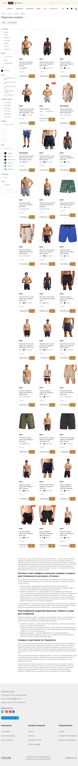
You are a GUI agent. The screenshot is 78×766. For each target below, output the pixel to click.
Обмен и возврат (34, 744)
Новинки (10, 8)
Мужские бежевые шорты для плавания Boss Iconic (67, 392)
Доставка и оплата (35, 740)
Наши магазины (63, 3)
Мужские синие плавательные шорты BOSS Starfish (67, 251)
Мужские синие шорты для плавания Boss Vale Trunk (47, 298)
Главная (3, 13)
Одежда (16, 13)
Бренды (31, 736)
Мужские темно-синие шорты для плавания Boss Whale (47, 63)
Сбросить (9, 190)
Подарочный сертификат (68, 736)
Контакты (52, 3)
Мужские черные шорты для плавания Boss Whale (67, 63)
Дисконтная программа (67, 740)
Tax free (74, 3)
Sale (45, 8)
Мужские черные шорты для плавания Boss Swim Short (46, 533)
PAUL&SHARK (12, 22)
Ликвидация (53, 8)
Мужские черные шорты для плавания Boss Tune (26, 533)
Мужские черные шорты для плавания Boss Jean (67, 298)
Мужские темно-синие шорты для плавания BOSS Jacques (47, 157)
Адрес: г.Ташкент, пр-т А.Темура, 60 (13, 702)
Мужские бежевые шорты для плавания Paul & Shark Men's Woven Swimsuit (67, 111)
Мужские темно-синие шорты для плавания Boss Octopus (47, 251)
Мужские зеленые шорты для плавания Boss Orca (26, 439)
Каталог (10, 13)
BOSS (3, 22)
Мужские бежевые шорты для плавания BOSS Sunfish (26, 392)
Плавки (21, 71)
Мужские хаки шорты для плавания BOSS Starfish (26, 63)
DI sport (4, 3)
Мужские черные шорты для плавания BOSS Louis (46, 392)
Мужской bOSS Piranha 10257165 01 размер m (67, 204)
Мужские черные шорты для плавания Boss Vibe (67, 157)
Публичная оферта (8, 736)
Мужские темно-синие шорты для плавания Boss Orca (47, 486)
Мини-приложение (10, 718)
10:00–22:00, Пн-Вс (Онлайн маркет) (13, 695)
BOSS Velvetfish (44, 109)
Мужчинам (29, 8)
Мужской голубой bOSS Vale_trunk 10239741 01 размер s (47, 204)
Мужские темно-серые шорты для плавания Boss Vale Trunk (47, 439)
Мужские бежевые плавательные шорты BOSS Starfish (26, 251)
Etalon (11, 3)
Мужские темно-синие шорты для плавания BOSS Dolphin (67, 345)
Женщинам (19, 8)
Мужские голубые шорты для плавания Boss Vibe (26, 204)
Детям (38, 8)
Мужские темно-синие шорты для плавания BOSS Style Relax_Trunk (26, 110)
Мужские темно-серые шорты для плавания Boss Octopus (67, 439)
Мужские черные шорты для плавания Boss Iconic (67, 533)
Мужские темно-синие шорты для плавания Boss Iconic (26, 298)
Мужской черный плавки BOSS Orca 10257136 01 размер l (66, 486)
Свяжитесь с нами (7, 691)
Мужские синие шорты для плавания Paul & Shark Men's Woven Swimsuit (26, 158)
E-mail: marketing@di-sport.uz (11, 699)
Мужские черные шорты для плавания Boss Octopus (26, 486)
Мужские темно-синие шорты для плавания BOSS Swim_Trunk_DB (26, 345)
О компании (5, 731)
